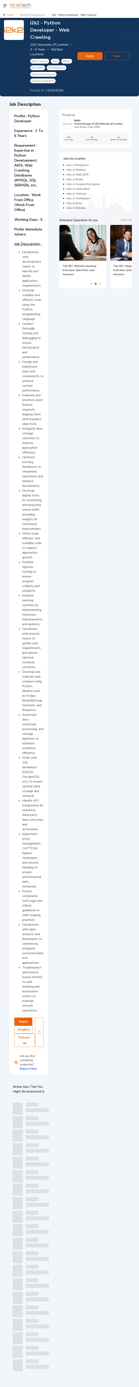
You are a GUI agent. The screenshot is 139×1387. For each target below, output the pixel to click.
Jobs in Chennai (76, 194)
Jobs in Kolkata (76, 208)
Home (10, 14)
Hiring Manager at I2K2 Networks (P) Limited (98, 123)
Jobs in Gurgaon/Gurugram (83, 184)
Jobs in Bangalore (78, 165)
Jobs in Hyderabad (78, 189)
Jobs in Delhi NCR (78, 174)
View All (126, 220)
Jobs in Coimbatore (78, 198)
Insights (23, 1029)
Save (117, 56)
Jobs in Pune (74, 203)
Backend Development (32, 14)
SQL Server (37, 67)
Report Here (28, 1069)
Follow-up (24, 1040)
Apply (90, 56)
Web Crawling (40, 61)
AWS (55, 61)
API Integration (56, 67)
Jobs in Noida (75, 179)
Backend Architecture (43, 74)
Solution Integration (43, 80)
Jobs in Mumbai (76, 170)
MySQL (66, 61)
